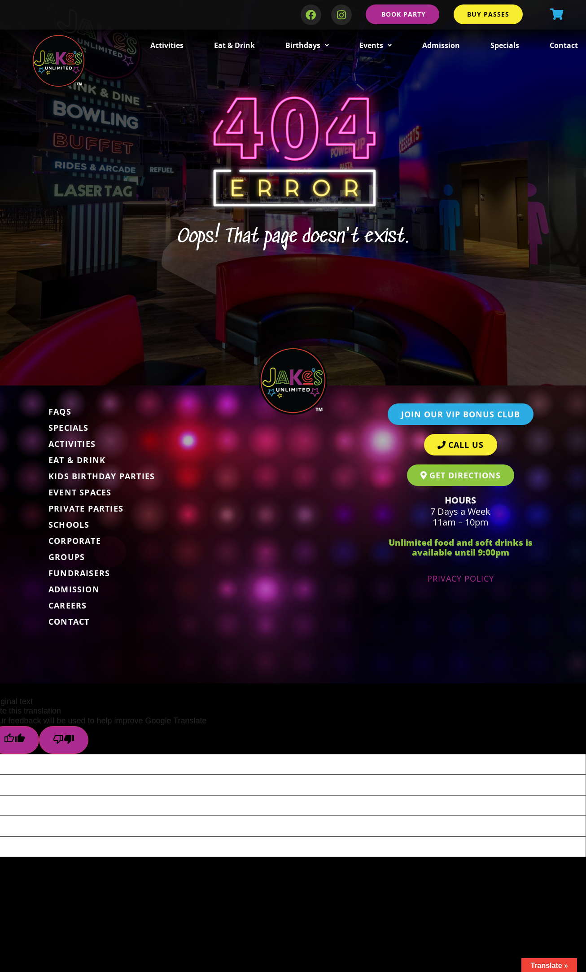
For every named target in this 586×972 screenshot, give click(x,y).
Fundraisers (79, 573)
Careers (67, 605)
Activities (167, 45)
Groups (66, 557)
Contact (564, 45)
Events (375, 45)
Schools (68, 524)
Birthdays (307, 45)
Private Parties (85, 508)
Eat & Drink (234, 45)
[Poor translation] (63, 740)
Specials (504, 45)
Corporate (74, 540)
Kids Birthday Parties (101, 476)
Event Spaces (79, 492)
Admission (441, 45)
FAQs (59, 411)
